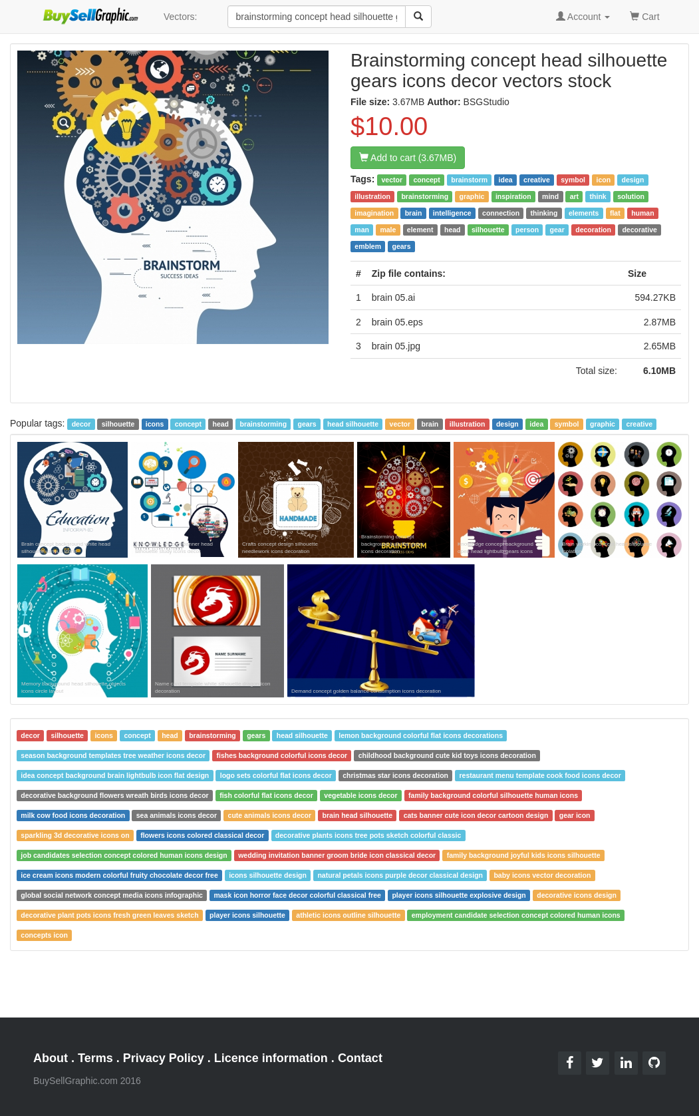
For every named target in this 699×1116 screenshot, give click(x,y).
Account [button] (583, 16)
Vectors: (181, 16)
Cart (644, 15)
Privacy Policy (163, 1058)
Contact (360, 1058)
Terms (95, 1058)
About (50, 1058)
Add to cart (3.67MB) (407, 157)
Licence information (271, 1058)
